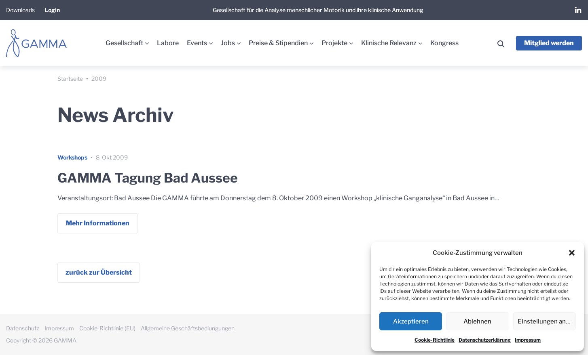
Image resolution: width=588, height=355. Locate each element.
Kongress (444, 43)
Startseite (70, 78)
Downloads (20, 9)
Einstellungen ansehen (547, 321)
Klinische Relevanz (389, 43)
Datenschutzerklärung (485, 340)
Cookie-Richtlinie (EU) (107, 328)
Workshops (72, 157)
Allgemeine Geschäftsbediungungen (188, 328)
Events (197, 43)
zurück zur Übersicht (99, 272)
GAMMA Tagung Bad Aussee (147, 178)
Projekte (334, 43)
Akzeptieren (411, 321)
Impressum (528, 340)
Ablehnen (477, 321)
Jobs (228, 43)
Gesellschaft (124, 43)
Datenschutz (22, 328)
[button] (572, 253)
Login (52, 9)
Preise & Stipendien (278, 43)
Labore (168, 43)
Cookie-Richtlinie (435, 340)
